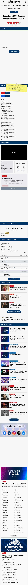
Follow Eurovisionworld (14, 426)
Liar (6, 265)
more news (14, 420)
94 (26, 274)
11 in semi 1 (24, 261)
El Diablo (7, 275)
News (2, 5)
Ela (6, 272)
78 (26, 264)
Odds (5, 5)
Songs (9, 5)
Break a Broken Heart (9, 268)
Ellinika (2, 96)
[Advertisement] (14, 69)
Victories (3, 244)
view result (14, 535)
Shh (6, 261)
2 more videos (14, 51)
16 (20, 274)
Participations (4, 243)
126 (26, 268)
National (24, 5)
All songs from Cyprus (14, 278)
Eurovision (10, 8)
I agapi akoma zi (14, 183)
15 (20, 264)
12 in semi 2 (24, 271)
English (7, 92)
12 (20, 268)
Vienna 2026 (18, 5)
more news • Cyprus (14, 311)
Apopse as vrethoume (15, 180)
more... (25, 252)
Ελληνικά (8, 96)
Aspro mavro (13, 181)
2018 (11, 246)
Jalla (6, 258)
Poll (13, 5)
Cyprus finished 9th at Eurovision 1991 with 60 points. (17, 88)
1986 (11, 247)
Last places (3, 247)
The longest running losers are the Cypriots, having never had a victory (14, 318)
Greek (3, 92)
